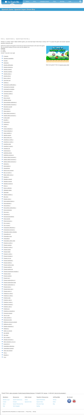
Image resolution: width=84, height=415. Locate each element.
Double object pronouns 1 (10, 115)
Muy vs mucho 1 (8, 172)
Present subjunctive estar (10, 282)
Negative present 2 (8, 183)
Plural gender (7, 218)
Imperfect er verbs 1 (8, 142)
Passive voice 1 (7, 199)
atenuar (45, 393)
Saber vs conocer (8, 330)
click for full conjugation (60, 393)
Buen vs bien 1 (7, 78)
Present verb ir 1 (8, 291)
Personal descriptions (9, 216)
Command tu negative (9, 89)
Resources (16, 397)
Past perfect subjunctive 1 (10, 207)
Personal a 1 (7, 214)
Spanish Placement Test (18, 403)
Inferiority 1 (6, 163)
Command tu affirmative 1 (10, 84)
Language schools (44, 1)
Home (27, 1)
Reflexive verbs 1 (8, 324)
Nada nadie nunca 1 (8, 174)
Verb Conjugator (16, 406)
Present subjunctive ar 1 (9, 280)
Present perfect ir (8, 267)
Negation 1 (6, 177)
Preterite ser (7, 308)
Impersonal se (7, 150)
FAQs (54, 1)
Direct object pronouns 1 (9, 113)
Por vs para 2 (7, 225)
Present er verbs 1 (8, 247)
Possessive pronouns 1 (9, 229)
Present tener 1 (7, 287)
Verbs (34, 1)
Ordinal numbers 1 (8, 194)
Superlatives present (9, 348)
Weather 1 (6, 355)
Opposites (6, 192)
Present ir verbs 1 (8, 254)
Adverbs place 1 (7, 73)
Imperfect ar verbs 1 (8, 139)
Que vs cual (6, 315)
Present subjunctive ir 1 (9, 284)
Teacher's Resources (42, 397)
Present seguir (7, 273)
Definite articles (7, 100)
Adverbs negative (8, 71)
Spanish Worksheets (41, 399)
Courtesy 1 (6, 95)
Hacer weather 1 (8, 133)
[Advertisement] (40, 25)
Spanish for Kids (28, 401)
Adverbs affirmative (8, 65)
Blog (54, 403)
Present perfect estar (9, 265)
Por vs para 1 (7, 223)
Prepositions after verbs (9, 240)
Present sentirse (8, 276)
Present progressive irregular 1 (11, 271)
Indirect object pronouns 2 (10, 159)
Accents (5, 60)
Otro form (6, 196)
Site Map (62, 1)
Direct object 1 (7, 111)
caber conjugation (13, 393)
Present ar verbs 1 (8, 243)
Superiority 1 (7, 344)
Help (4, 406)
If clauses (6, 56)
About (4, 403)
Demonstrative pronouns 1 (10, 104)
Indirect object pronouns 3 (10, 161)
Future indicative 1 (8, 128)
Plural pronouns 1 (8, 221)
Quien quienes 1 (8, 317)
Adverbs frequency (8, 67)
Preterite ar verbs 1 (8, 293)
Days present (7, 98)
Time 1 (5, 352)
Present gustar (7, 249)
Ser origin (6, 335)
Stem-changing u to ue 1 (10, 341)
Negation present (8, 179)
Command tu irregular (9, 87)
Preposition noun (8, 236)
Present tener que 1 (8, 289)
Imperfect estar (7, 144)
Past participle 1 (7, 203)
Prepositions (7, 238)
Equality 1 (6, 120)
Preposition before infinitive (10, 232)
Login (69, 1)
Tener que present (8, 350)
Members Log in (6, 399)
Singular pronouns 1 (8, 339)
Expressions (7, 122)
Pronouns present (8, 313)
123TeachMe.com (13, 411)
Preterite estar (7, 297)
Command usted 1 (8, 91)
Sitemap (54, 399)
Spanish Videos (40, 401)
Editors (54, 401)
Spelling (38, 406)
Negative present (8, 181)
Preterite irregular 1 (8, 304)
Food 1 (5, 126)
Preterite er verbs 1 (8, 295)
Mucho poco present (9, 170)
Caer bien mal (7, 80)
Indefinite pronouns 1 (9, 155)
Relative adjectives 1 (9, 326)
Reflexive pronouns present (10, 322)
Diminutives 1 (7, 109)
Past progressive (8, 210)
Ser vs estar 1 (7, 337)
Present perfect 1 (8, 262)
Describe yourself (8, 106)
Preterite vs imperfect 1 (9, 311)
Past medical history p (9, 201)
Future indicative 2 (8, 131)
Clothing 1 (6, 82)
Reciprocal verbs (8, 319)
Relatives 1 (6, 328)
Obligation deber (8, 190)
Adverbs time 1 (7, 76)
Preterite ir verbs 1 (8, 302)
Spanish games (62, 65)
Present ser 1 (7, 278)
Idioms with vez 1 (8, 137)
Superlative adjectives (9, 346)
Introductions (7, 168)
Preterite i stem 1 (8, 300)
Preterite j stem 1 (8, 306)
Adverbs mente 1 (8, 69)
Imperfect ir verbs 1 (8, 146)
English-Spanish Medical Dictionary (26, 393)
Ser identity (6, 333)
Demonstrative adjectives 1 (10, 102)
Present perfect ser (8, 269)
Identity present (7, 135)
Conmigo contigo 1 (8, 93)
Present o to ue (7, 258)
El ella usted (7, 117)
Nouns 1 (6, 185)
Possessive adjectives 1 (9, 227)
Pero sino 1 (6, 212)
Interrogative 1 (7, 166)
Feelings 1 (6, 124)
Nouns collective (8, 188)
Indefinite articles (8, 153)
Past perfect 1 (7, 205)
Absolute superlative (8, 58)
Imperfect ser (7, 148)
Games (26, 399)
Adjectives (6, 62)
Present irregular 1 (8, 256)
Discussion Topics (40, 403)
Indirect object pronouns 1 (10, 157)
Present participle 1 (8, 260)
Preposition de (7, 234)
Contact (4, 401)
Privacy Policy (28, 411)
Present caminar (8, 245)
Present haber (7, 251)
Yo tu (5, 357)
